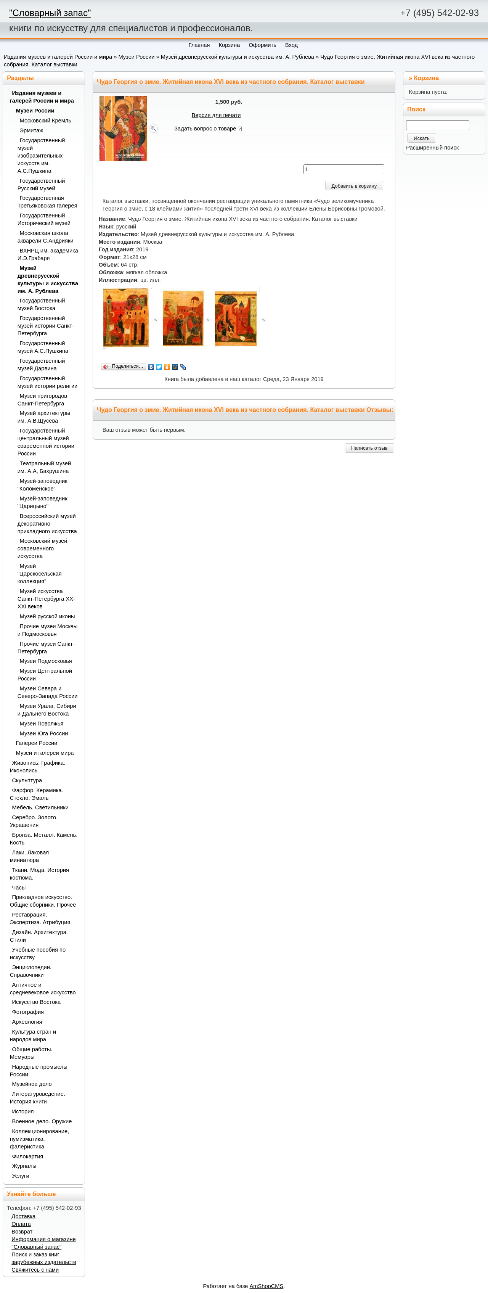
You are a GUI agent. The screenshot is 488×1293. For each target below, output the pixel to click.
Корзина (426, 78)
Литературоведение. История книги (37, 1098)
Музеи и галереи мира (45, 753)
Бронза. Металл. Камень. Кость (44, 839)
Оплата (20, 1224)
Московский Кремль (46, 120)
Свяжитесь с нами (35, 1270)
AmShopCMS (267, 1286)
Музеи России (136, 57)
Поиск (416, 109)
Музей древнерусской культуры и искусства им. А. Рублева (237, 57)
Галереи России (37, 743)
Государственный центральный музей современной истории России (46, 442)
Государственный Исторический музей (44, 219)
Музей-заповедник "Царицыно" (42, 502)
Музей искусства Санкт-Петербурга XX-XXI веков (46, 599)
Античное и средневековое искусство (43, 988)
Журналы (24, 1166)
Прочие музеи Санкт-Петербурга (46, 648)
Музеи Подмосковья (46, 661)
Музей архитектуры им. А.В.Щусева (44, 417)
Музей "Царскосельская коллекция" (40, 573)
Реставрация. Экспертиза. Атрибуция (40, 918)
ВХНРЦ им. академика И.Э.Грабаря (48, 254)
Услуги (20, 1176)
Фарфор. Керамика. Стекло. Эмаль (36, 794)
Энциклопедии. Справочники (30, 971)
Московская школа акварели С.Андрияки (46, 237)
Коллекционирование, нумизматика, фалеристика (39, 1139)
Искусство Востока (36, 1002)
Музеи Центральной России (45, 675)
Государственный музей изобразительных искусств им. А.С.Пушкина (41, 155)
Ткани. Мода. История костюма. (39, 874)
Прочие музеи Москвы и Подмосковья (48, 630)
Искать (422, 138)
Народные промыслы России (38, 1071)
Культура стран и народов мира (33, 1035)
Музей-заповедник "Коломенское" (42, 485)
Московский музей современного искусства (42, 548)
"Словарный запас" (50, 13)
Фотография (28, 1012)
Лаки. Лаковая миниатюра (29, 856)
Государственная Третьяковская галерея (47, 202)
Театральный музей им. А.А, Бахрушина (44, 467)
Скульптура (27, 780)
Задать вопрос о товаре (205, 128)
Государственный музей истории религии (48, 382)
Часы (19, 888)
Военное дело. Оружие (42, 1121)
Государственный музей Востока (41, 304)
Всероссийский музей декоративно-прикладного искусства (47, 523)
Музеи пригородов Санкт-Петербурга (42, 400)
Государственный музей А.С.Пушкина (43, 347)
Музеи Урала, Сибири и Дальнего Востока (47, 710)
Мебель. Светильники (40, 807)
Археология (27, 1022)
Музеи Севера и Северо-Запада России (48, 692)
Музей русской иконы (47, 616)
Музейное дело (32, 1084)
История (23, 1111)
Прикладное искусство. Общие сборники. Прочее (43, 901)
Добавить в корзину (354, 186)
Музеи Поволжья (42, 723)
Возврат (21, 1232)
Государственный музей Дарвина (41, 364)
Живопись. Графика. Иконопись (37, 767)
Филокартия (27, 1156)
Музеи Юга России (44, 733)
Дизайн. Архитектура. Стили (39, 936)
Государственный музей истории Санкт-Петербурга (46, 325)
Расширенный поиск (432, 148)
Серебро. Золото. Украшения (34, 821)
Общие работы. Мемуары (31, 1053)
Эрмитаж (31, 130)
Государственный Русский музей (41, 184)
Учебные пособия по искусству (38, 953)
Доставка (23, 1216)
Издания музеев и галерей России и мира (58, 57)
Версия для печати (216, 115)
